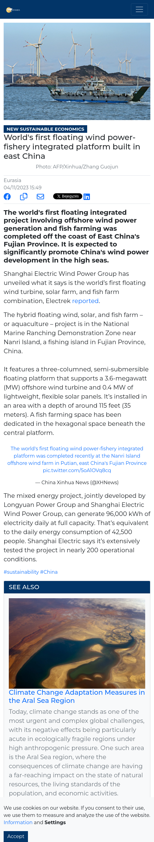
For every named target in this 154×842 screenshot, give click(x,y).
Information (18, 822)
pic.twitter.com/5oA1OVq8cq (77, 470)
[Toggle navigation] (139, 9)
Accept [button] (15, 836)
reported (85, 301)
